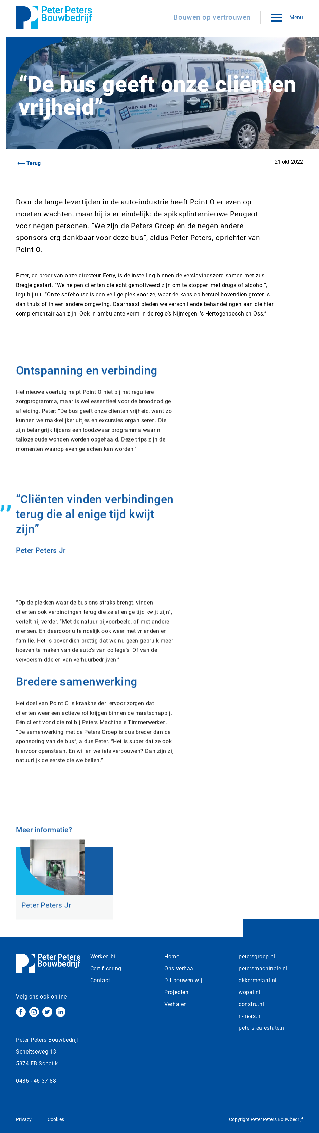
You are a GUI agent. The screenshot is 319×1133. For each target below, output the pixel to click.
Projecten (176, 992)
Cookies (56, 1119)
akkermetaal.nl (258, 980)
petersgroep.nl (257, 956)
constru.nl (251, 1004)
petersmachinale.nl (263, 968)
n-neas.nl (250, 1016)
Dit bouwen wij (183, 980)
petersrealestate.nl (262, 1028)
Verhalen (175, 1004)
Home (171, 956)
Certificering (105, 968)
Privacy (24, 1119)
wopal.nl (249, 992)
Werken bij (103, 956)
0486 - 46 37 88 (36, 1081)
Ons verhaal (179, 968)
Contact (100, 980)
